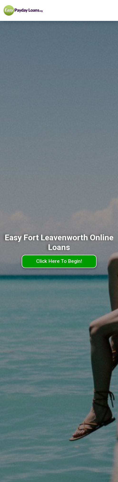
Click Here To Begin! (59, 261)
